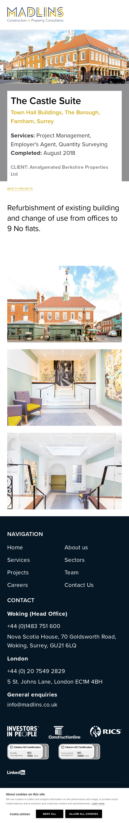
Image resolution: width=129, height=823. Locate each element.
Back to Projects (20, 188)
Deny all (49, 813)
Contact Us (79, 585)
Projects (18, 572)
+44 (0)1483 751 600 (33, 626)
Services (18, 560)
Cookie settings (20, 813)
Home (15, 547)
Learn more (98, 803)
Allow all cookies (83, 813)
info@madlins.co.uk (32, 704)
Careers (17, 585)
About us (76, 547)
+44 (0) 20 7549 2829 (36, 671)
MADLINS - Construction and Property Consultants (35, 15)
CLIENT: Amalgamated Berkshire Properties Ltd (59, 170)
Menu (118, 15)
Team (71, 572)
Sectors (74, 560)
